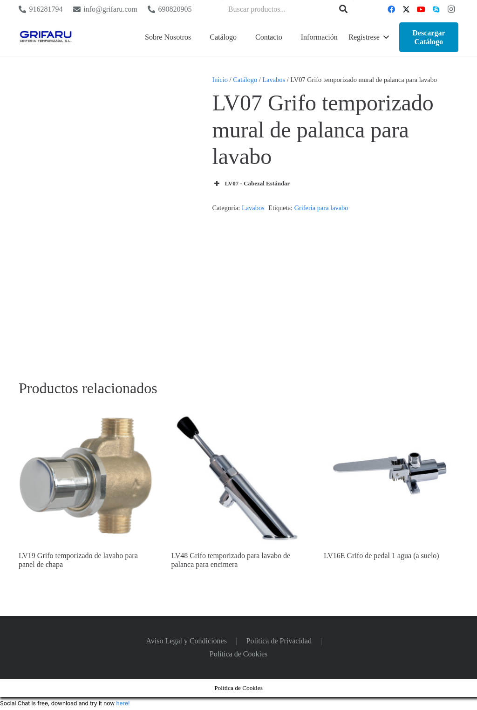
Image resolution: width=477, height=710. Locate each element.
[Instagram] (450, 9)
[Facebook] (391, 9)
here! (122, 703)
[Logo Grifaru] (46, 37)
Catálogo (245, 79)
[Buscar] (343, 9)
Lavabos (273, 79)
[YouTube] (421, 9)
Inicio (220, 79)
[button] (368, 37)
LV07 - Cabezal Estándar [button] (251, 183)
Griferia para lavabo (321, 208)
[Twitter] (406, 9)
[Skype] (436, 9)
